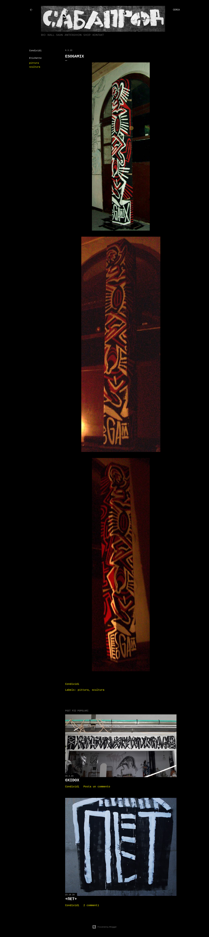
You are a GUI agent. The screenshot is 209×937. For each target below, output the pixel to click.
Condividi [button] (35, 50)
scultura (34, 67)
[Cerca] (176, 10)
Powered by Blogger (104, 927)
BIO (43, 34)
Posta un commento (96, 786)
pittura (34, 63)
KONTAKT (98, 34)
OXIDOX (72, 780)
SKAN (59, 34)
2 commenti (91, 905)
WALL (50, 34)
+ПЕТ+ (71, 899)
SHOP (87, 34)
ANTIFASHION (73, 34)
